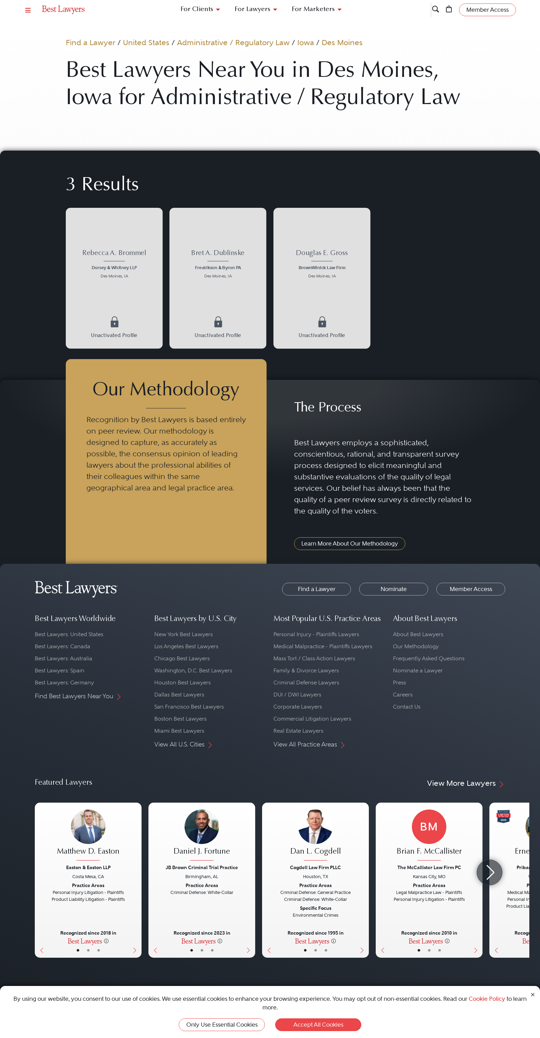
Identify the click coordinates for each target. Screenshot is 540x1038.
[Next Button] (136, 880)
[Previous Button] (40, 880)
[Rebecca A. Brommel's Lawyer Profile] (114, 265)
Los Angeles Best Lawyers (186, 646)
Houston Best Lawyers (182, 682)
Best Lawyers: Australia (63, 658)
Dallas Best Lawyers (179, 694)
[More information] (106, 941)
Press (399, 682)
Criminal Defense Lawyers (306, 682)
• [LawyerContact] (99, 950)
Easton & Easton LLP (88, 867)
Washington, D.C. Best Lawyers (193, 670)
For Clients (196, 9)
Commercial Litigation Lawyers (312, 718)
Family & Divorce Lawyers (306, 670)
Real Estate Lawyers (298, 730)
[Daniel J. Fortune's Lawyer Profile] (201, 836)
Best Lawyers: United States (69, 634)
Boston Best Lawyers (180, 718)
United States (146, 42)
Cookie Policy (487, 998)
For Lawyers (252, 9)
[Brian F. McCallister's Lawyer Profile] (429, 836)
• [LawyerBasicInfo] (78, 950)
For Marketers (313, 9)
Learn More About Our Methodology (349, 543)
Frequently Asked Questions (429, 658)
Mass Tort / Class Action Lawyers (314, 658)
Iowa (305, 42)
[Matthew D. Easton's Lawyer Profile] (88, 836)
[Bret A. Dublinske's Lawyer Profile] (218, 265)
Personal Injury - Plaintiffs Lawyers (316, 634)
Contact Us (406, 706)
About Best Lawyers (418, 634)
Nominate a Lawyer (418, 670)
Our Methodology (416, 646)
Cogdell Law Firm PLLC (315, 867)
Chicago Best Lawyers (182, 658)
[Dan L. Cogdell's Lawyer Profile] (315, 836)
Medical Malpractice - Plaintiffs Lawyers (322, 646)
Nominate (394, 589)
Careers (403, 694)
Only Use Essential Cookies (222, 1024)
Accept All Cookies (318, 1024)
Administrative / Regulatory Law (233, 42)
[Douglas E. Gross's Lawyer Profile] (322, 265)
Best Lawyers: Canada (62, 646)
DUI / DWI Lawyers (297, 694)
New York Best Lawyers (183, 634)
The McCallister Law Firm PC (429, 867)
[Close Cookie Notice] (533, 994)
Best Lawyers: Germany (64, 682)
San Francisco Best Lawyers (189, 706)
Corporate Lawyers (297, 706)
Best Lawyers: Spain (59, 670)
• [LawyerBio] (88, 950)
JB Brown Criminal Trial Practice (202, 867)
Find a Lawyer (90, 42)
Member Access (471, 589)
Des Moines (342, 42)
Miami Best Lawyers (179, 730)
